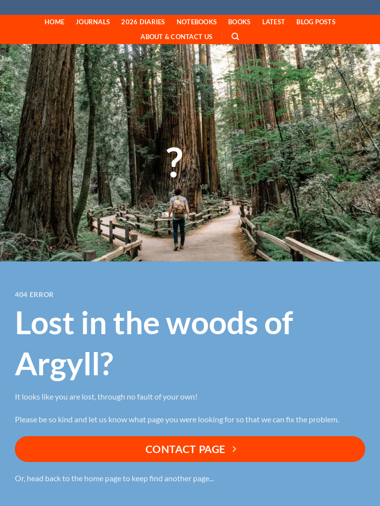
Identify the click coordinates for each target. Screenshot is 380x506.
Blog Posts (315, 22)
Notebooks (197, 22)
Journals (93, 22)
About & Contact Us (176, 37)
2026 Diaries (143, 22)
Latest (273, 22)
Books (239, 22)
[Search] (235, 36)
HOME (54, 22)
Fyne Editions (190, 8)
